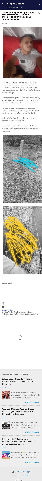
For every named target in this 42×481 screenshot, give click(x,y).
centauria (26, 476)
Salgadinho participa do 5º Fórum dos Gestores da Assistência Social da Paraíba (17, 381)
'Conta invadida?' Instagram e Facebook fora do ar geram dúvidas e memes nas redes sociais (18, 441)
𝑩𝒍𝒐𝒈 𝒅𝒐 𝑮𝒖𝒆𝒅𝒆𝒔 (15, 3)
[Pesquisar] (39, 4)
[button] (39, 13)
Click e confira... (32, 402)
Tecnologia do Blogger (21, 472)
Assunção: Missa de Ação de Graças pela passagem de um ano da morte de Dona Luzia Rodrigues (18, 411)
